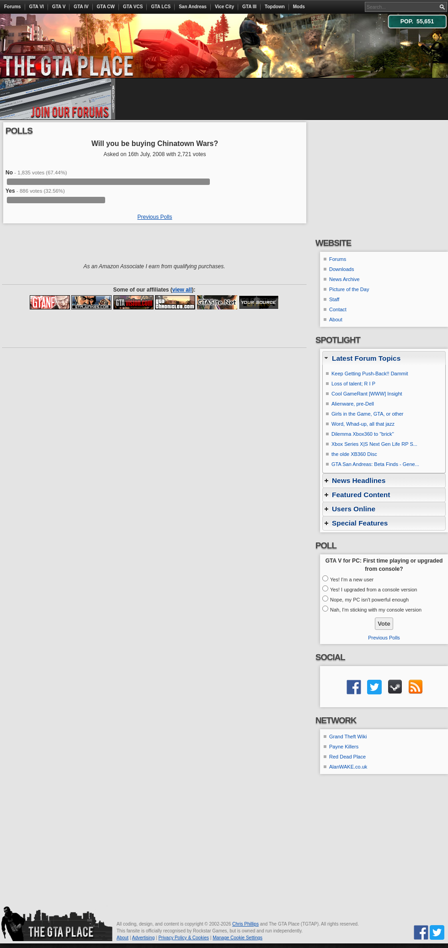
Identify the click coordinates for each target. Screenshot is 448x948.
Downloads (341, 269)
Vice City (224, 6)
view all (182, 290)
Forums (12, 6)
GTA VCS (133, 6)
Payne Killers (343, 746)
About (335, 319)
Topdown (275, 6)
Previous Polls (154, 217)
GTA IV (81, 6)
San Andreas (193, 6)
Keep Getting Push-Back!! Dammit (369, 373)
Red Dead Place (347, 756)
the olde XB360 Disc (354, 454)
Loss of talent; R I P (353, 383)
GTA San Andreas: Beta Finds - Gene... (375, 464)
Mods (299, 6)
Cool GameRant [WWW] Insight (366, 393)
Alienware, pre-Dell (352, 403)
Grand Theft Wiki (348, 736)
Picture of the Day (349, 289)
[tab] (384, 358)
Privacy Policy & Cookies (183, 937)
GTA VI (36, 6)
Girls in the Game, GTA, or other (367, 414)
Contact (338, 309)
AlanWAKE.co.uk (348, 766)
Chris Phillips (245, 923)
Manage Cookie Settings (237, 937)
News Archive (344, 279)
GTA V (58, 6)
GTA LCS (161, 6)
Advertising (143, 937)
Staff (334, 299)
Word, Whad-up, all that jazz (363, 424)
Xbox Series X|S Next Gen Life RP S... (374, 444)
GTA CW (106, 6)
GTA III (249, 6)
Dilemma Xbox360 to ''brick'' (362, 434)
